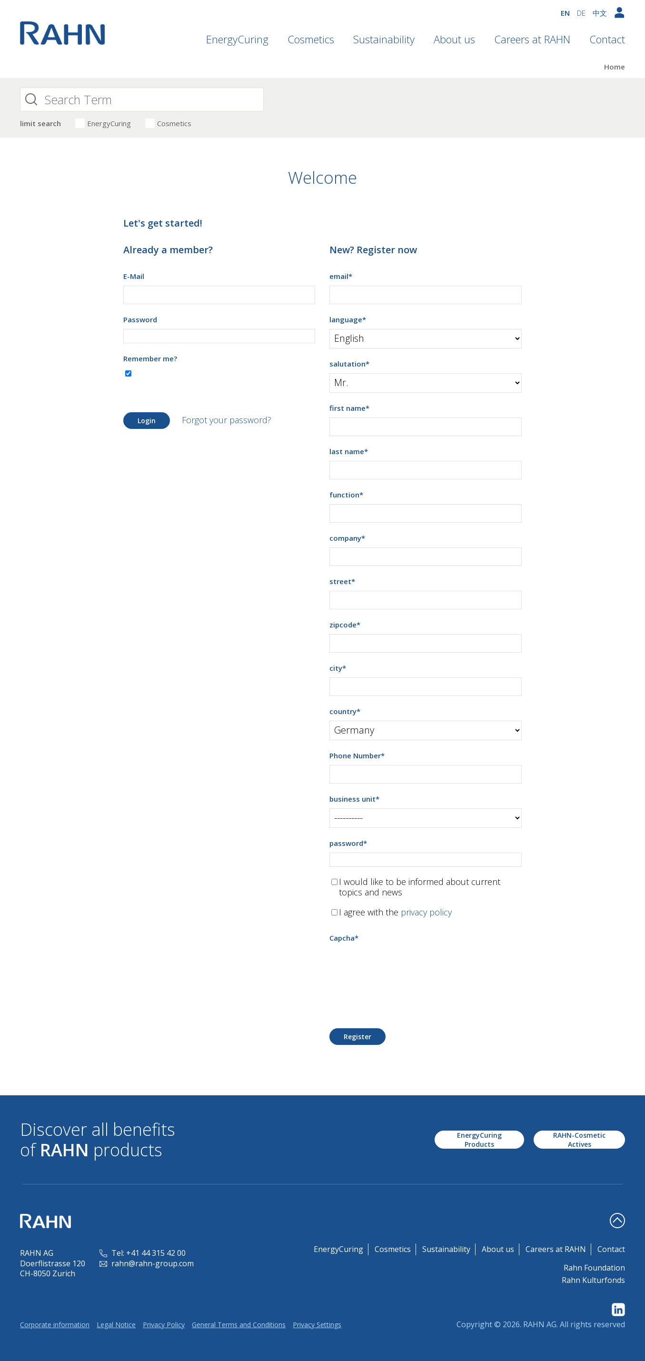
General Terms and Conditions (239, 1324)
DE (581, 13)
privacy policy (426, 912)
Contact (607, 39)
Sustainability (384, 39)
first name (349, 408)
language (347, 319)
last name (348, 451)
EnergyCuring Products (479, 1140)
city (337, 668)
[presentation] (401, 965)
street (342, 581)
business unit (354, 799)
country (344, 711)
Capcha (343, 938)
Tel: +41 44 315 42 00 (142, 1253)
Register (357, 1036)
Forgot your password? (226, 420)
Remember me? (150, 358)
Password (140, 319)
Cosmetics (311, 39)
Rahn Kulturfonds (593, 1280)
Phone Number (357, 755)
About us (454, 39)
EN (565, 13)
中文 (600, 13)
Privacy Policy (164, 1324)
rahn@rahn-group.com (146, 1263)
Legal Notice (116, 1324)
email (340, 276)
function (346, 494)
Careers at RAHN (532, 39)
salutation (349, 363)
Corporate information (54, 1324)
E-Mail (133, 276)
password (348, 843)
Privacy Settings (317, 1324)
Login (147, 420)
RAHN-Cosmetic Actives (579, 1140)
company (347, 538)
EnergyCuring (237, 39)
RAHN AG (539, 1324)
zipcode (344, 624)
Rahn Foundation (594, 1267)
